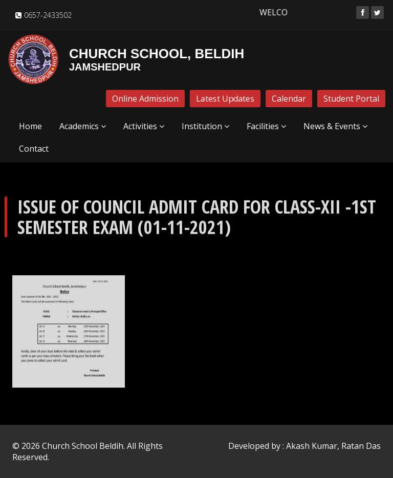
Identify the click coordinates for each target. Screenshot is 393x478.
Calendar (289, 98)
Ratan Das (361, 445)
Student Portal (351, 98)
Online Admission (145, 98)
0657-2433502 (48, 15)
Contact (34, 148)
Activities (143, 126)
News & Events (335, 126)
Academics (82, 126)
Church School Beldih (82, 445)
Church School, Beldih (126, 59)
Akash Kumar (311, 445)
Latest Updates (225, 99)
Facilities (266, 126)
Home (30, 126)
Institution (205, 126)
